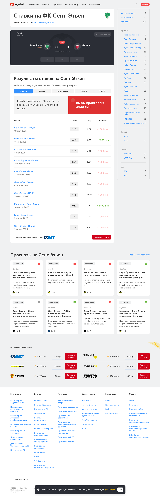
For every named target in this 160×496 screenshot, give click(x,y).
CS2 (122, 167)
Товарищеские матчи (135, 123)
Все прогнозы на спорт (65, 401)
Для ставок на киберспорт (16, 438)
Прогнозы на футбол (67, 411)
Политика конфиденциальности (139, 421)
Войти (145, 4)
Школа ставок (112, 405)
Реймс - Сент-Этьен (24, 138)
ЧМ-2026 (135, 119)
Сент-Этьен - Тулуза (24, 127)
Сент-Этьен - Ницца (24, 226)
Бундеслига (135, 69)
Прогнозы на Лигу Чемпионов (66, 432)
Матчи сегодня (133, 13)
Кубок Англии (135, 65)
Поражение (62, 91)
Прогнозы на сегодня (68, 407)
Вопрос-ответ (111, 413)
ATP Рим (135, 154)
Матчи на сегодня (90, 405)
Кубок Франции (135, 95)
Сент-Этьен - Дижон (43, 22)
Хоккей (124, 132)
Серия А (135, 82)
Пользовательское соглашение (138, 414)
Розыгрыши (39, 452)
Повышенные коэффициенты (41, 440)
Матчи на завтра (89, 409)
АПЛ (84, 428)
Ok (120, 489)
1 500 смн (114, 356)
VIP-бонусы (39, 461)
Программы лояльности (39, 447)
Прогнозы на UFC (66, 437)
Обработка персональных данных (139, 436)
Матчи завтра (133, 17)
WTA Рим (135, 158)
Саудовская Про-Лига (135, 113)
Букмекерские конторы (21, 347)
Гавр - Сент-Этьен (23, 215)
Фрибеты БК (39, 413)
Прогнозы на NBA (66, 441)
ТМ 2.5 (84, 91)
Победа (23, 91)
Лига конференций (135, 43)
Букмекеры (34, 4)
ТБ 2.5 (102, 91)
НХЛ (135, 141)
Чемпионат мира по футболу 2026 (91, 414)
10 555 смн (115, 366)
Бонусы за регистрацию (40, 419)
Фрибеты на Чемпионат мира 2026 (44, 466)
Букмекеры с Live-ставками (18, 432)
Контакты (133, 405)
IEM (135, 171)
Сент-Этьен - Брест (24, 171)
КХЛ (135, 136)
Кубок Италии (135, 86)
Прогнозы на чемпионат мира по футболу (67, 424)
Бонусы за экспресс (43, 428)
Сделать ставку (71, 376)
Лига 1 (19, 33)
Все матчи (133, 22)
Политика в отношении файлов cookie (138, 428)
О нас (131, 400)
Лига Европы (135, 39)
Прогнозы (57, 4)
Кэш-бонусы (40, 424)
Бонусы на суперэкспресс (41, 434)
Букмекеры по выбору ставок (20, 425)
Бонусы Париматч (42, 405)
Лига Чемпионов (89, 420)
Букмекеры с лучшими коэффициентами (18, 417)
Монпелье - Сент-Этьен (26, 204)
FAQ (107, 409)
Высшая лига (135, 99)
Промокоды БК (41, 409)
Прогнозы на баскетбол (64, 416)
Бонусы (45, 4)
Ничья (42, 91)
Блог (84, 4)
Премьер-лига (135, 52)
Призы (37, 456)
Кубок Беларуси (135, 104)
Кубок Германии (135, 74)
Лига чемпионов (135, 35)
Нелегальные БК (17, 450)
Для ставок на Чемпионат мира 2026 (20, 444)
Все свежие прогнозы (140, 255)
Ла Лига (135, 78)
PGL (135, 175)
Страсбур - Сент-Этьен (26, 160)
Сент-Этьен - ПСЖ (24, 193)
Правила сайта (136, 409)
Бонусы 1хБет (40, 400)
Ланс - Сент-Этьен (24, 182)
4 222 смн (41, 376)
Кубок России (135, 56)
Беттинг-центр (72, 4)
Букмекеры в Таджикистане (17, 401)
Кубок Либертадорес (135, 48)
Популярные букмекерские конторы (17, 409)
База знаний (94, 4)
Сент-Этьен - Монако (25, 149)
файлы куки (110, 489)
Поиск (136, 4)
